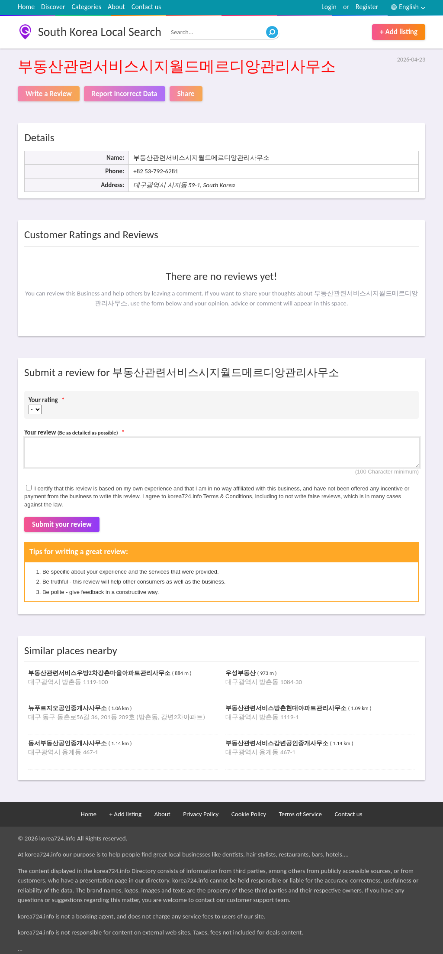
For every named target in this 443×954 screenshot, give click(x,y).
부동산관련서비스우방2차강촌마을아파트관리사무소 (100, 673)
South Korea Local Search (99, 31)
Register (367, 7)
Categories (87, 7)
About (116, 7)
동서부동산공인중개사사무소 (68, 743)
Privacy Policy (200, 814)
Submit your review (62, 524)
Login (329, 7)
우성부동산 (241, 673)
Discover (53, 7)
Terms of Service (300, 814)
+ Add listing (398, 31)
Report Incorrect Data (124, 93)
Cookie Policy (248, 814)
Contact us (146, 7)
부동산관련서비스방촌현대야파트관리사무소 (286, 708)
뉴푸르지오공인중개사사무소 (68, 708)
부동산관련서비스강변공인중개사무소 (277, 743)
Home (26, 7)
